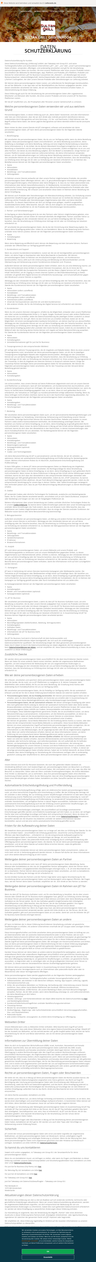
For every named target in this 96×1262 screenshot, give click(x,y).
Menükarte (26, 11)
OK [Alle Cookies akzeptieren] (48, 1251)
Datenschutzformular (69, 816)
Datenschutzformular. (23, 1163)
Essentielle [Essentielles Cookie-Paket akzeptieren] (48, 1257)
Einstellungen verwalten (30, 1241)
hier (85, 999)
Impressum (72, 11)
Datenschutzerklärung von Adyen (22, 647)
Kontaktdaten (57, 11)
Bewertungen (41, 11)
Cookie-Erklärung (20, 505)
